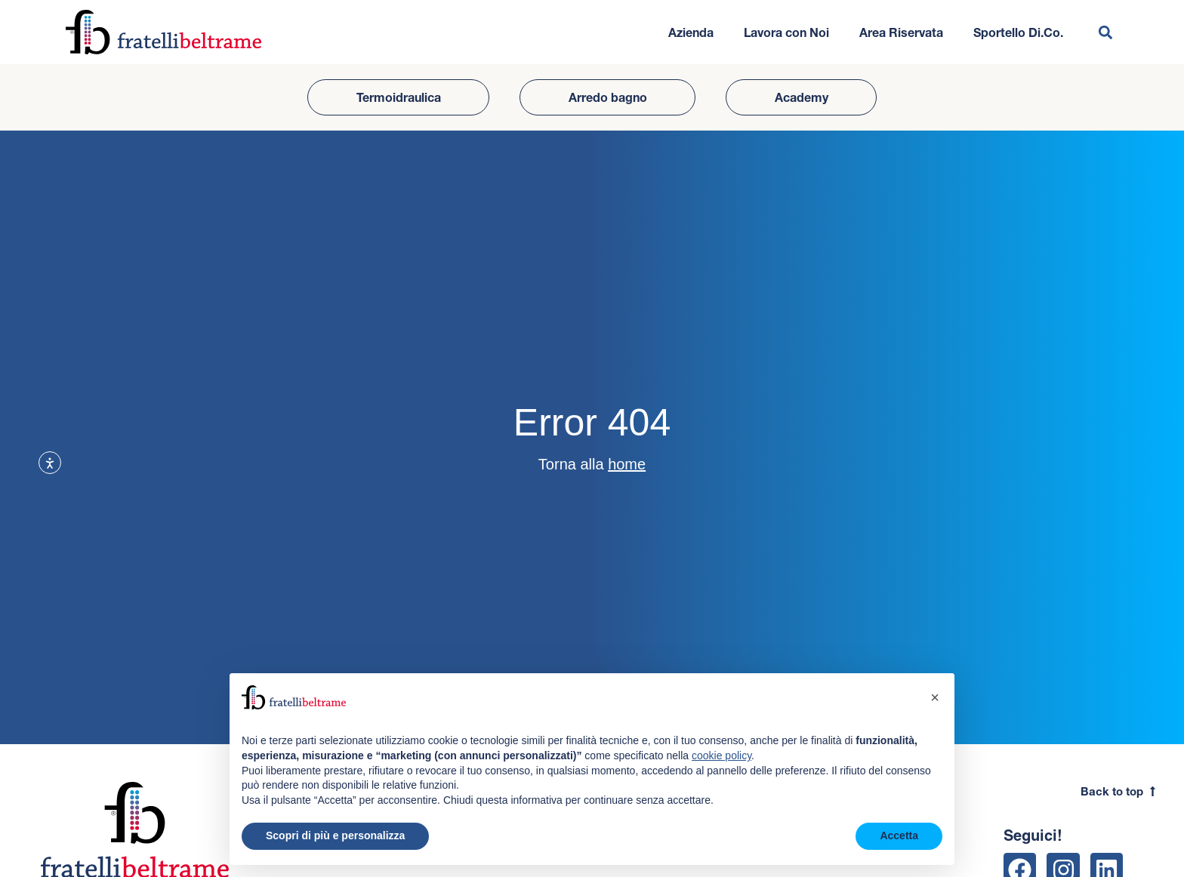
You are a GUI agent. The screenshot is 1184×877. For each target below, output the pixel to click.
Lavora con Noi (786, 32)
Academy (801, 97)
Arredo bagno (608, 97)
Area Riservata (901, 32)
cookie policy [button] (721, 755)
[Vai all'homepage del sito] (163, 32)
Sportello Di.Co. (1018, 32)
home (627, 464)
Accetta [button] (899, 835)
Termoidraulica (398, 97)
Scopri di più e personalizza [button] (335, 835)
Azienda (691, 32)
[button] (1105, 32)
